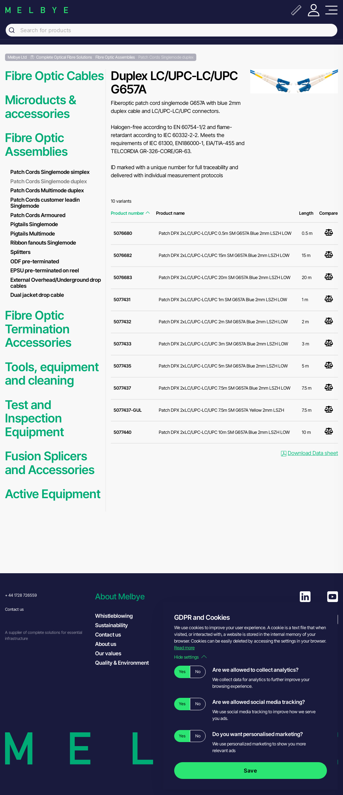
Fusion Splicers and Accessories (49, 462)
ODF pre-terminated (34, 261)
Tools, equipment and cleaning (52, 373)
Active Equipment (52, 494)
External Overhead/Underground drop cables (55, 283)
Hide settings (190, 657)
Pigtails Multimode (32, 233)
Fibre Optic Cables (54, 76)
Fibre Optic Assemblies (36, 144)
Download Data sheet (309, 453)
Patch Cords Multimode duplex (47, 190)
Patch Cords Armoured (37, 215)
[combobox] (171, 30)
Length (306, 213)
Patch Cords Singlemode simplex (49, 172)
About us (105, 644)
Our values (108, 653)
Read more (184, 647)
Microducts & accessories (40, 106)
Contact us (14, 609)
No (198, 671)
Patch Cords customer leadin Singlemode (45, 203)
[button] (137, 596)
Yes (182, 671)
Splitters (20, 252)
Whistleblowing (114, 615)
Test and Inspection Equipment (34, 418)
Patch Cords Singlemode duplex (48, 181)
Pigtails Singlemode (34, 224)
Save (250, 770)
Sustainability (111, 625)
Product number (130, 213)
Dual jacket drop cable (37, 295)
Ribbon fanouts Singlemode (43, 243)
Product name (170, 213)
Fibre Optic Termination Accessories (38, 329)
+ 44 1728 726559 (21, 595)
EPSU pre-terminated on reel (44, 270)
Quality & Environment (122, 662)
